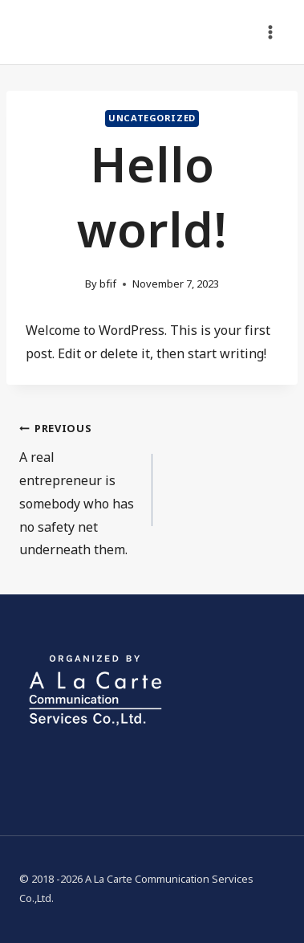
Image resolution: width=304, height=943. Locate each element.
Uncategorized (151, 118)
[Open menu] (270, 31)
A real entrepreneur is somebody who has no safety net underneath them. (79, 488)
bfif (107, 284)
